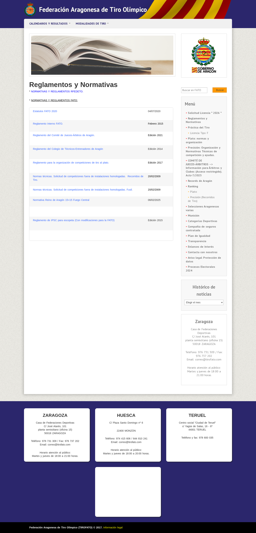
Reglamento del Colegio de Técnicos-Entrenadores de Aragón (68, 148)
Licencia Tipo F (199, 133)
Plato (193, 191)
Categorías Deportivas (202, 221)
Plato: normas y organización (197, 140)
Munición (193, 215)
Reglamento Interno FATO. (48, 123)
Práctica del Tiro (199, 127)
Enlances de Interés (201, 246)
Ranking (193, 186)
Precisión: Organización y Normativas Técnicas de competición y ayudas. (203, 151)
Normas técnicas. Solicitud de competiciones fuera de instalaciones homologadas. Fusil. (83, 189)
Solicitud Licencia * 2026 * (205, 113)
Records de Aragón (200, 181)
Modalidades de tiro (92, 23)
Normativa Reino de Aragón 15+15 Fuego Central (61, 200)
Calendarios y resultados (49, 23)
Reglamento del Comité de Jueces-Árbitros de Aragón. (64, 135)
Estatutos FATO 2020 (45, 111)
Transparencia (197, 241)
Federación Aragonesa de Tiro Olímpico (93, 9)
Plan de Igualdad (199, 236)
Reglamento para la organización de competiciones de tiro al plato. (71, 162)
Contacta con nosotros (202, 252)
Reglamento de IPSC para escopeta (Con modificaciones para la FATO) (74, 220)
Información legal (112, 527)
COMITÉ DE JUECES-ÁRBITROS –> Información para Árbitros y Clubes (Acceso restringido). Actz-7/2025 (204, 168)
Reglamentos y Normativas (196, 120)
